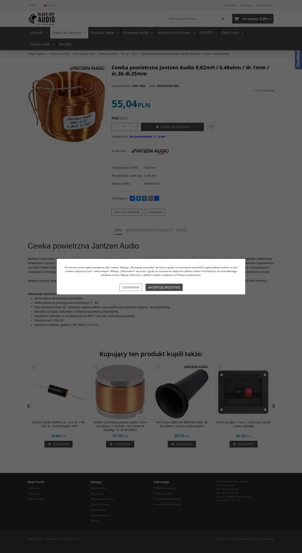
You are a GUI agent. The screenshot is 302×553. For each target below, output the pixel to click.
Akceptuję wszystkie (164, 287)
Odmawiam (130, 287)
